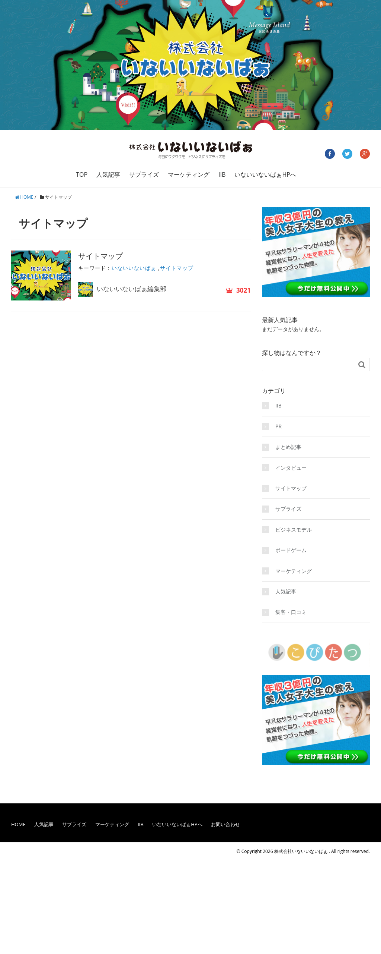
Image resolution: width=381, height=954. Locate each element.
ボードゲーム (291, 550)
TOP (81, 174)
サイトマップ (100, 256)
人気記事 (108, 174)
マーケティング (188, 174)
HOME (18, 824)
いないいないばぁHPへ (265, 174)
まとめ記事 (288, 446)
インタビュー (291, 467)
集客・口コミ (291, 611)
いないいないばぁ (134, 267)
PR (278, 426)
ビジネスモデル (293, 529)
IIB (221, 174)
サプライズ (144, 174)
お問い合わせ (225, 824)
